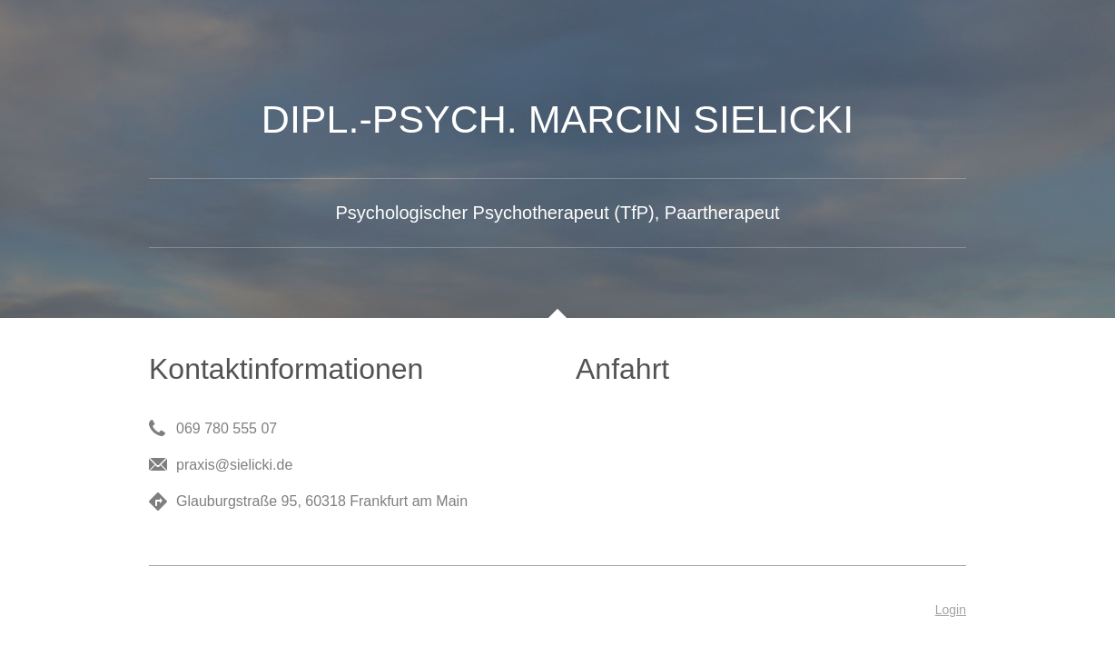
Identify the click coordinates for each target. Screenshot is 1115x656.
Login (950, 609)
